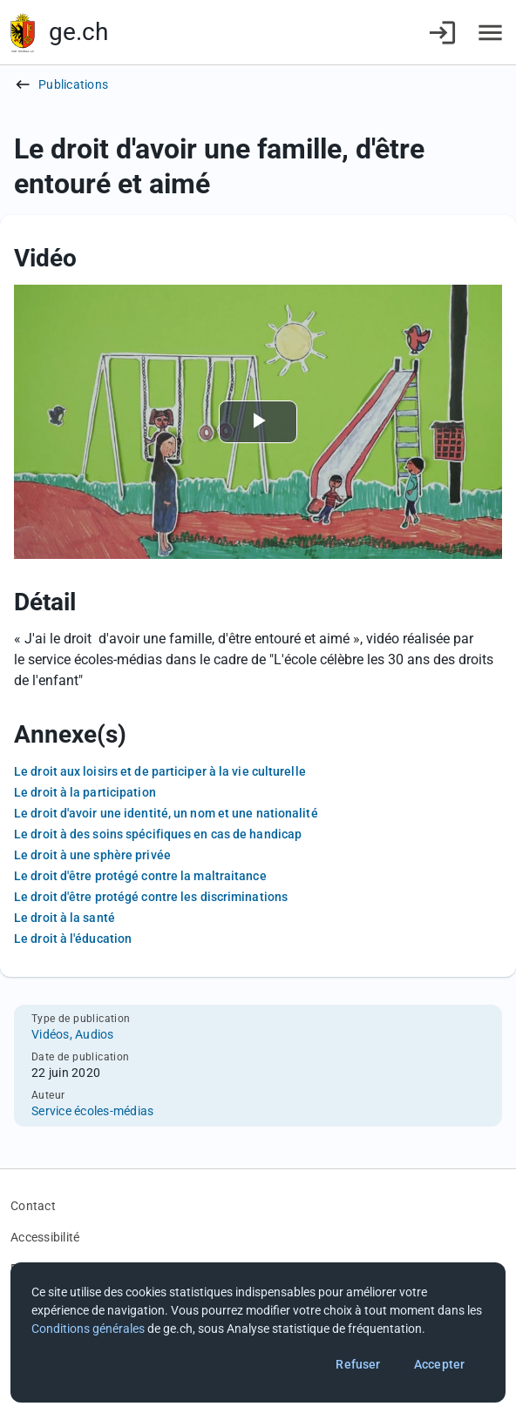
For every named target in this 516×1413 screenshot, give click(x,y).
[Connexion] (442, 32)
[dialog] (258, 1332)
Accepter (439, 1364)
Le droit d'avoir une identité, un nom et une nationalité (166, 813)
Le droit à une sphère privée (92, 855)
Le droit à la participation (85, 792)
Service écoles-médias (92, 1111)
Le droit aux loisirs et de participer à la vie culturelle (160, 771)
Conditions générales (88, 1329)
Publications (73, 84)
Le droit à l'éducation (73, 938)
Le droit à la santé (64, 918)
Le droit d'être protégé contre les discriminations (151, 897)
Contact (33, 1206)
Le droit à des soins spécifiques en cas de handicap (158, 834)
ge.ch (78, 31)
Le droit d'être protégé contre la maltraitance (140, 876)
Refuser (358, 1364)
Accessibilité (44, 1237)
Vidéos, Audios (72, 1034)
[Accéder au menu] (490, 32)
